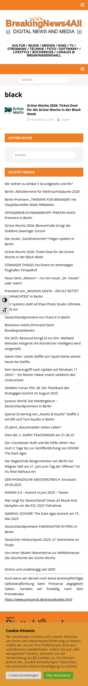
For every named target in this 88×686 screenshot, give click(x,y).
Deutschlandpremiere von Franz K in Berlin (37, 317)
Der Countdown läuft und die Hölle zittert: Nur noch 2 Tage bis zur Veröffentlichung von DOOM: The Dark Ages (42, 447)
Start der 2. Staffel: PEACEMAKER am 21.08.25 (39, 435)
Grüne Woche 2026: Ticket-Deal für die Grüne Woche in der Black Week (54, 109)
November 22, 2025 (42, 119)
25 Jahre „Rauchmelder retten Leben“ (33, 427)
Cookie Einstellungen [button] (23, 675)
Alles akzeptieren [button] (58, 675)
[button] (81, 4)
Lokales (65, 119)
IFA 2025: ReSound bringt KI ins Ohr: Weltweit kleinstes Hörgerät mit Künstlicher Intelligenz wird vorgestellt (43, 343)
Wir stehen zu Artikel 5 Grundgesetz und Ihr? (39, 184)
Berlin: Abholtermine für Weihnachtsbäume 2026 (42, 191)
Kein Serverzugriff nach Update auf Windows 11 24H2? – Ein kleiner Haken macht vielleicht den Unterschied (41, 374)
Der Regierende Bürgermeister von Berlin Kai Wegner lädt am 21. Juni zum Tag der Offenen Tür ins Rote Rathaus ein (42, 466)
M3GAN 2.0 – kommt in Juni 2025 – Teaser (37, 492)
